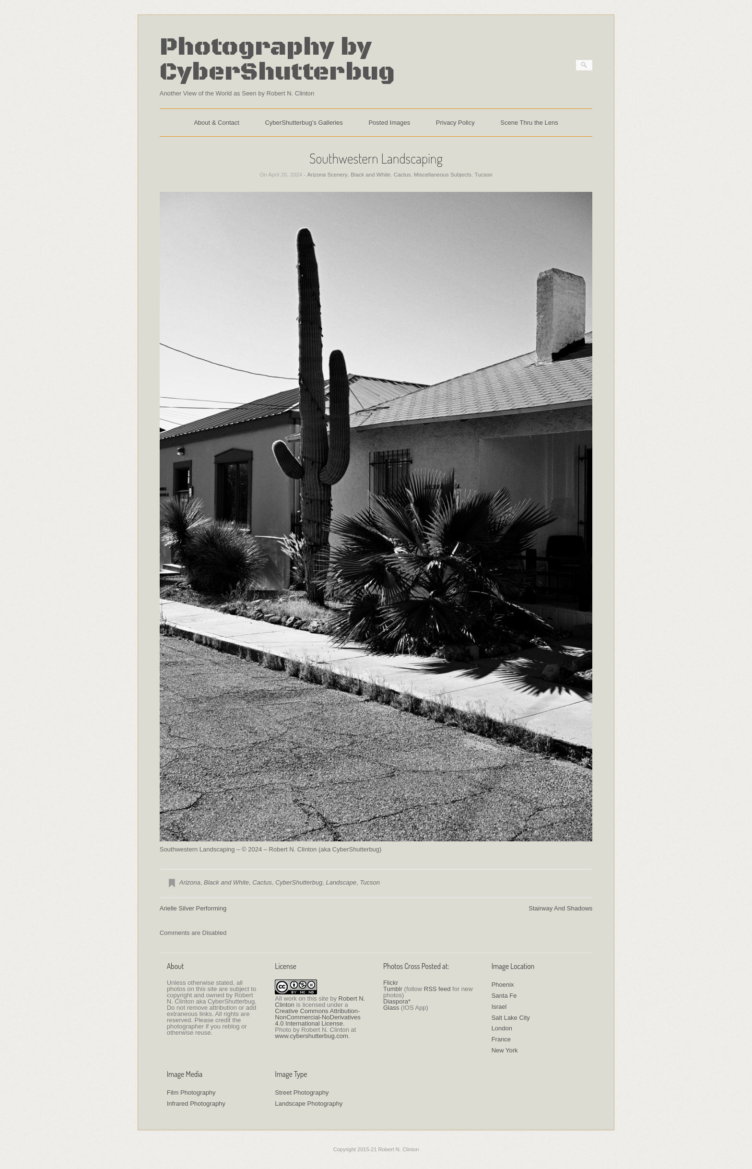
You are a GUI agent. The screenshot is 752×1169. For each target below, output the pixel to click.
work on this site (305, 998)
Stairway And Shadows (560, 908)
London (502, 1028)
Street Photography (302, 1092)
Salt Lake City (511, 1017)
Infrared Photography (196, 1103)
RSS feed (437, 988)
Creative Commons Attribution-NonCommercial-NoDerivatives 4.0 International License (317, 1017)
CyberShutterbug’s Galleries (303, 122)
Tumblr (392, 988)
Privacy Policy (455, 122)
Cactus (402, 174)
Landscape (341, 882)
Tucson (483, 174)
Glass (391, 1007)
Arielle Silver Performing (193, 908)
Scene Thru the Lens (529, 122)
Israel (499, 1006)
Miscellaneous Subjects (442, 174)
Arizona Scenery (327, 174)
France (501, 1039)
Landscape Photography (308, 1103)
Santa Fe (504, 995)
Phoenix (503, 984)
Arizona (189, 882)
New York (505, 1050)
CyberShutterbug (298, 882)
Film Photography (191, 1092)
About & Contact (216, 122)
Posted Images (389, 122)
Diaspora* (397, 1001)
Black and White (370, 174)
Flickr (390, 982)
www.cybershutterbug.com (311, 1035)
